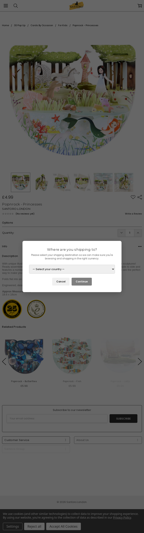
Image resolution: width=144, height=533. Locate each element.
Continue (82, 281)
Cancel (60, 281)
